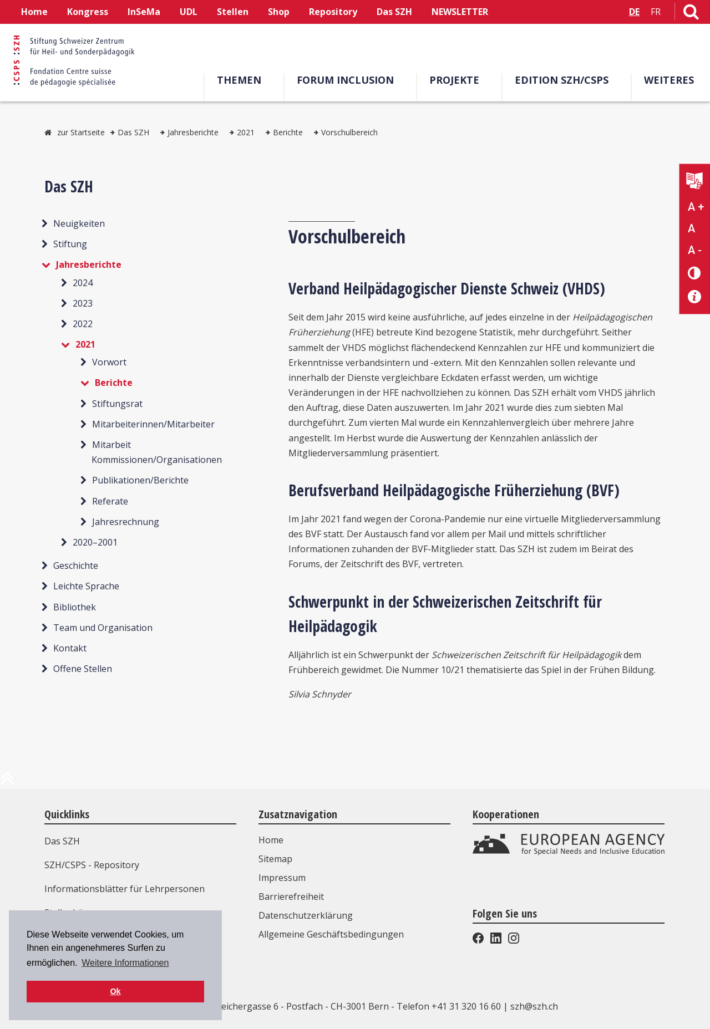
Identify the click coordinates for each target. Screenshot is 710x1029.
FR (656, 12)
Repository (333, 12)
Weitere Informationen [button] (125, 962)
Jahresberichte (193, 132)
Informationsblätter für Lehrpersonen (124, 889)
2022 (83, 324)
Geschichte (75, 565)
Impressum (282, 878)
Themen (243, 79)
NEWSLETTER (460, 12)
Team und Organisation (103, 628)
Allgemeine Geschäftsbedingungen (331, 934)
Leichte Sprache (86, 586)
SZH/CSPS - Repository (91, 865)
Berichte (288, 132)
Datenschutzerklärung (305, 915)
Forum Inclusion (349, 79)
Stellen (232, 12)
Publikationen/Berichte (140, 480)
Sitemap (275, 859)
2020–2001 (95, 542)
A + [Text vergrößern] (696, 206)
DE (634, 12)
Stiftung (70, 244)
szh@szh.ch (534, 1006)
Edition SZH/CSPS (565, 79)
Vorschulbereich (349, 132)
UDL (188, 12)
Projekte (458, 79)
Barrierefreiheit (291, 896)
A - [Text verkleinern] (695, 250)
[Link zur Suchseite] (691, 14)
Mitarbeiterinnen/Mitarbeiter (153, 424)
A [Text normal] (691, 228)
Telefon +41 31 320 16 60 (449, 1006)
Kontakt (70, 648)
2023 (83, 303)
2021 (246, 132)
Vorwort (109, 362)
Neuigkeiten (79, 223)
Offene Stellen (82, 669)
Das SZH (394, 12)
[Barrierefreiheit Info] (694, 297)
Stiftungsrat (117, 404)
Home (34, 12)
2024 (83, 283)
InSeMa (144, 12)
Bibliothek (74, 607)
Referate (110, 501)
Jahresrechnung (125, 522)
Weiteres (673, 79)
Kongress (87, 12)
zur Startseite (81, 132)
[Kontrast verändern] (694, 272)
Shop (279, 12)
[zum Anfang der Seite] (7, 782)
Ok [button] (115, 991)
